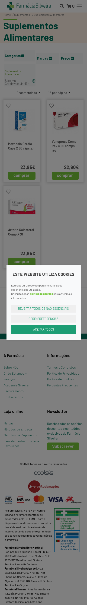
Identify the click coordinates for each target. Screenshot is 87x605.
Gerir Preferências (43, 318)
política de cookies (41, 293)
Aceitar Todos (43, 329)
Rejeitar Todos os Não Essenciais (43, 308)
